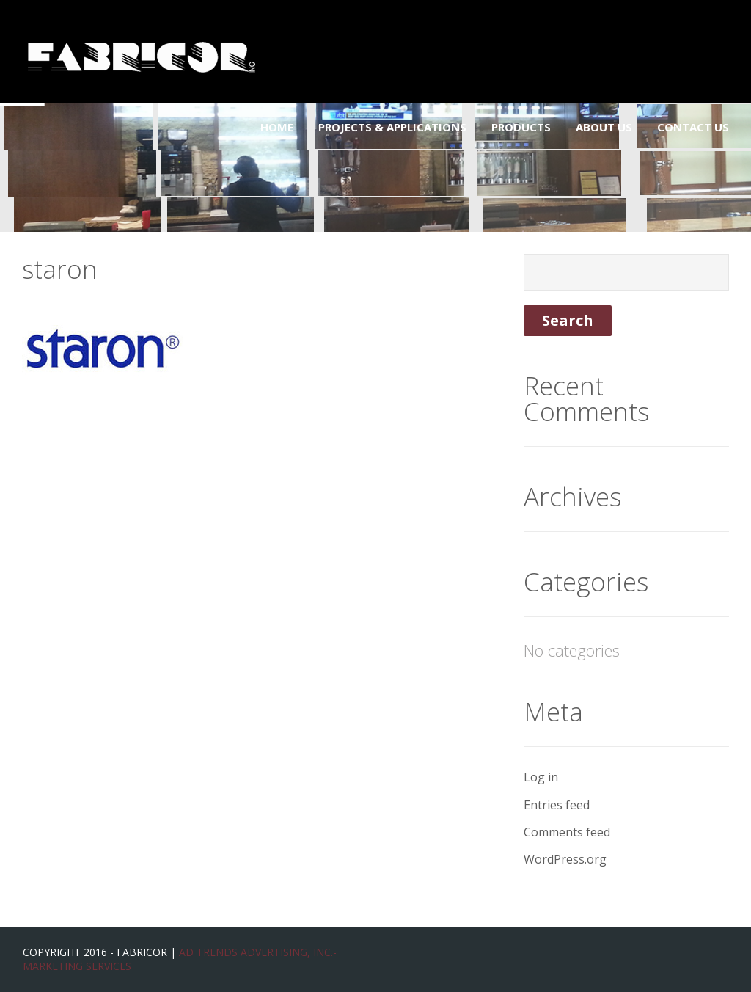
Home (276, 127)
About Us (604, 127)
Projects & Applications (392, 127)
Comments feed (567, 832)
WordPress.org (565, 859)
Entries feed (557, 805)
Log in (541, 777)
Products (521, 127)
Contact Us (693, 127)
